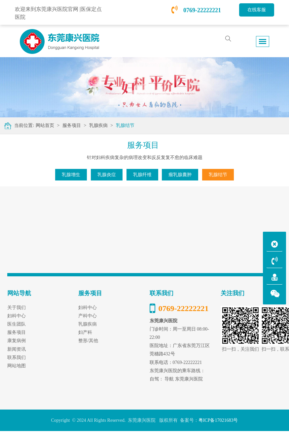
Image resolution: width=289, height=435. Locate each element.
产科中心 (87, 315)
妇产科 (85, 332)
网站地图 (16, 365)
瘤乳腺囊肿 (180, 174)
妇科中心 (87, 307)
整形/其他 (88, 340)
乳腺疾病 (98, 125)
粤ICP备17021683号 (218, 420)
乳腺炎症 (106, 174)
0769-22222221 (196, 10)
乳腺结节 (125, 125)
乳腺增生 (71, 174)
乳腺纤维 (142, 174)
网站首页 (45, 125)
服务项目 (71, 125)
